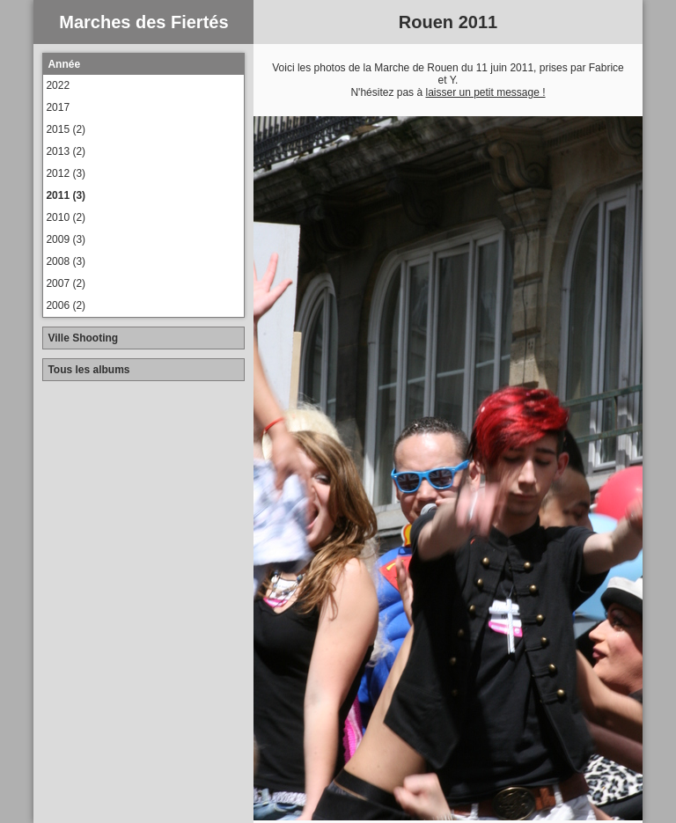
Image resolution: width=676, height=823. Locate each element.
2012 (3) (65, 173)
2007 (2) (65, 283)
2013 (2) (65, 151)
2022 (58, 85)
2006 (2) (65, 305)
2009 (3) (65, 239)
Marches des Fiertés (143, 22)
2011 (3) (65, 195)
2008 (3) (65, 261)
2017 (58, 107)
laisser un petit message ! (485, 92)
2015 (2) (65, 129)
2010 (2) (65, 217)
